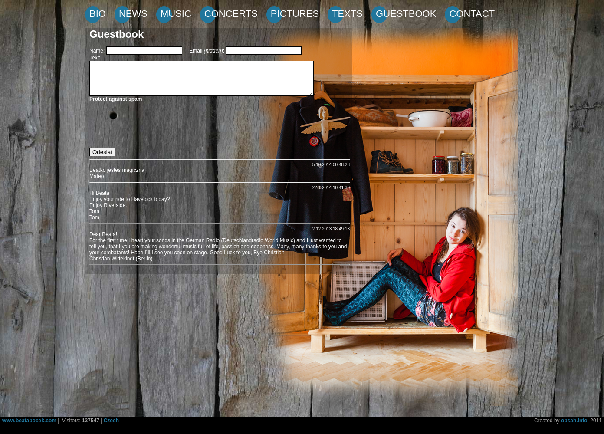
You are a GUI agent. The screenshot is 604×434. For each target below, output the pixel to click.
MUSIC (176, 13)
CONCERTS (231, 13)
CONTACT (472, 13)
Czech (111, 421)
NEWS (133, 13)
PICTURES (295, 13)
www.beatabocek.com (29, 421)
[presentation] (155, 125)
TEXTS (347, 13)
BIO (97, 13)
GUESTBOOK (406, 13)
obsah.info (574, 421)
